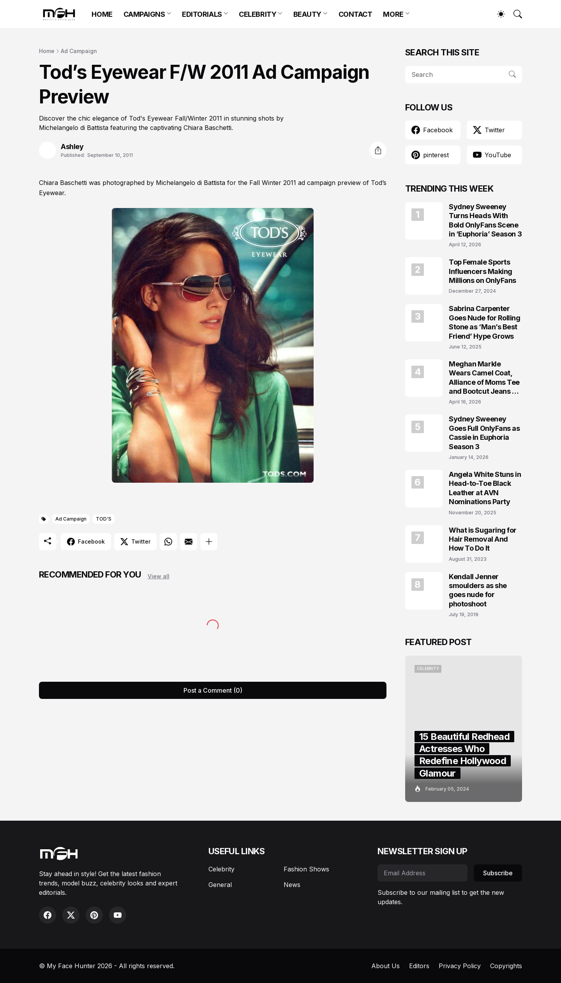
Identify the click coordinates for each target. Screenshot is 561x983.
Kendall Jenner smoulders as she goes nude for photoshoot (478, 590)
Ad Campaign (79, 51)
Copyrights (506, 966)
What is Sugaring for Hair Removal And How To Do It (483, 539)
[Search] (514, 14)
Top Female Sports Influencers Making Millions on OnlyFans (482, 271)
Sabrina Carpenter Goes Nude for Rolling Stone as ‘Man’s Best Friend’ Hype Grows (484, 322)
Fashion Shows (306, 869)
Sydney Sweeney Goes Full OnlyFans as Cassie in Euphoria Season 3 (484, 432)
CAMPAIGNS (144, 14)
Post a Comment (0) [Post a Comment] (212, 690)
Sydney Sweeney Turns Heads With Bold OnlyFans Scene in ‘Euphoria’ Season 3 (485, 220)
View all (158, 576)
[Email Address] (423, 873)
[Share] (377, 150)
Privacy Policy (460, 966)
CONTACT (355, 14)
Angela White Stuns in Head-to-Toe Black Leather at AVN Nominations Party (485, 488)
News (292, 885)
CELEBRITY (257, 14)
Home (47, 51)
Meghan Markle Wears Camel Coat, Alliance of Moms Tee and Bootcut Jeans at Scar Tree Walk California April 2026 (484, 378)
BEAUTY (307, 14)
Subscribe (498, 873)
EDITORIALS (202, 14)
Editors (419, 966)
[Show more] (208, 541)
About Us (385, 966)
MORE (393, 14)
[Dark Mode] (497, 14)
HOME (102, 14)
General (220, 885)
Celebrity (221, 869)
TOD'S (103, 519)
